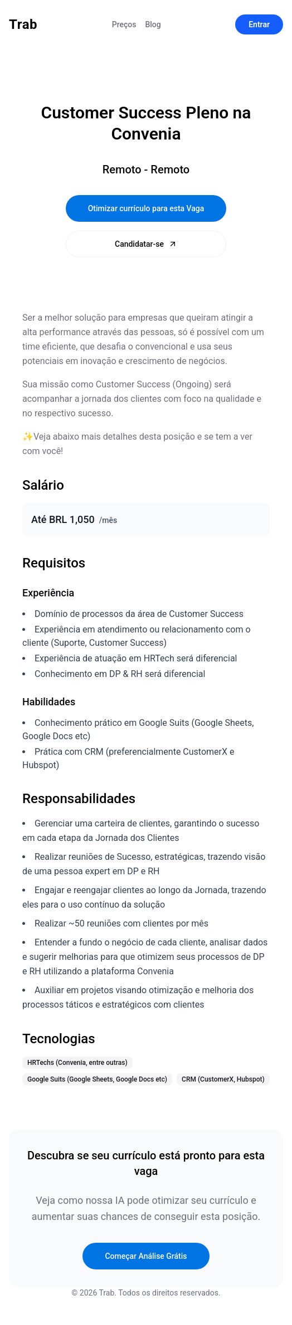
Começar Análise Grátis (146, 1256)
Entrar (259, 24)
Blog (152, 24)
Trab (23, 24)
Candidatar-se (146, 244)
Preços (124, 24)
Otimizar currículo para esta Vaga (146, 208)
